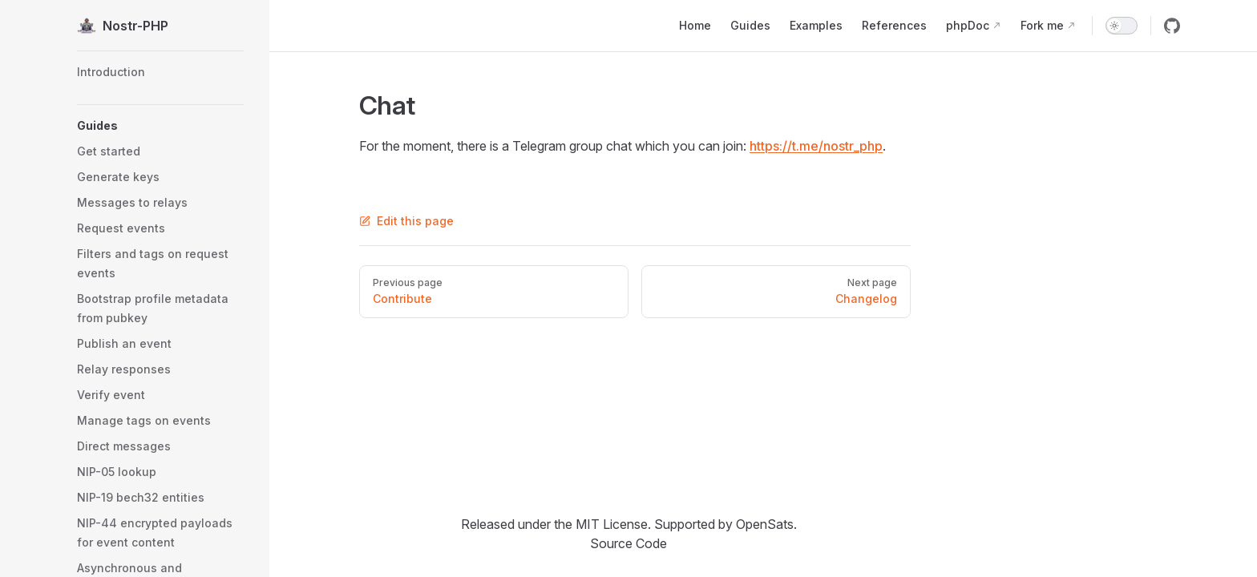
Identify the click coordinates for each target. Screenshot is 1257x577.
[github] (1172, 25)
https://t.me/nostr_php (816, 146)
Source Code (628, 543)
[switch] (1121, 25)
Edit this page (406, 221)
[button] (160, 126)
